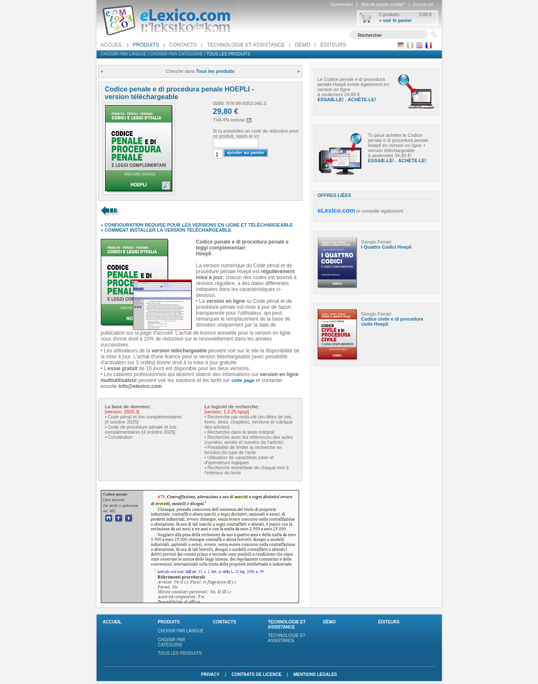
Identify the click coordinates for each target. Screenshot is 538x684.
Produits (146, 45)
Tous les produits (228, 54)
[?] (249, 119)
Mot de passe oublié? (383, 4)
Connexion (341, 4)
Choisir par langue (124, 54)
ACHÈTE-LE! (362, 99)
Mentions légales (315, 674)
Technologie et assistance (246, 45)
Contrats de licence (256, 674)
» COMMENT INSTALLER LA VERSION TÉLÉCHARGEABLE (166, 230)
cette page (242, 380)
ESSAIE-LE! (331, 99)
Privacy (210, 674)
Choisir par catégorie (176, 54)
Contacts (183, 45)
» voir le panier (395, 20)
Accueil (112, 45)
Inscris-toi (423, 4)
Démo (302, 45)
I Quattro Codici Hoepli (386, 246)
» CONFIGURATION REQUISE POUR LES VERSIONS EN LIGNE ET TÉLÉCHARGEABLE (197, 224)
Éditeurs (333, 45)
